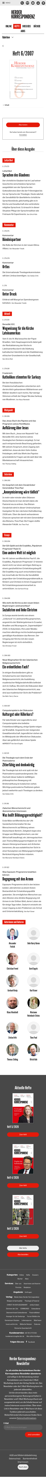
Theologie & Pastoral (32, 1301)
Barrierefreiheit (30, 1458)
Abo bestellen (23, 1254)
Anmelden (23, 135)
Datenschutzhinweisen (26, 1418)
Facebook (31, 1342)
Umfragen (28, 1292)
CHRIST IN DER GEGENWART (17, 1305)
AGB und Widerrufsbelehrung (23, 1455)
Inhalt (7, 105)
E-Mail (6, 1423)
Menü (8, 3)
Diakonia (37, 1324)
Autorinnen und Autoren (32, 1283)
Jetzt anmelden (34, 1434)
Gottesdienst (35, 1308)
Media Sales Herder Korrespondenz (26, 1297)
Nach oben (23, 1467)
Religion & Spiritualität (14, 1301)
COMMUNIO (24, 1308)
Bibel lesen (37, 1320)
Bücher (37, 26)
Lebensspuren (27, 1320)
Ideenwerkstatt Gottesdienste (16, 1312)
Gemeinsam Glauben (12, 1320)
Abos (23, 31)
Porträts (18, 1287)
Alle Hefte (23, 1248)
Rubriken (6, 37)
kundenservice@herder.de (15, 1336)
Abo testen (23, 124)
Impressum (23, 1461)
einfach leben (34, 1305)
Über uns (18, 1283)
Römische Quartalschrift (23, 1328)
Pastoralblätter (34, 1312)
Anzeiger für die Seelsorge (15, 1316)
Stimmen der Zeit (12, 1308)
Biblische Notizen (26, 1324)
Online (9, 26)
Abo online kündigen (33, 1336)
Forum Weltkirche (33, 1316)
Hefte (17, 26)
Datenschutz (14, 1458)
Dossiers (26, 26)
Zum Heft (23, 1134)
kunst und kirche (12, 1324)
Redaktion (27, 1287)
